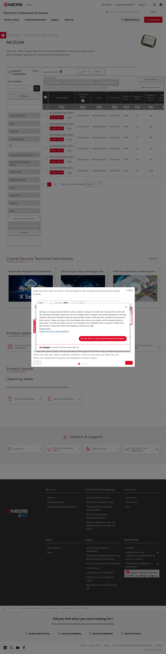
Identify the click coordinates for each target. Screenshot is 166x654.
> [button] (129, 365)
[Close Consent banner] (126, 307)
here (63, 320)
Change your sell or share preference (54, 331)
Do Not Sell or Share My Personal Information (103, 339)
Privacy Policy (45, 329)
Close (129, 287)
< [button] (37, 365)
